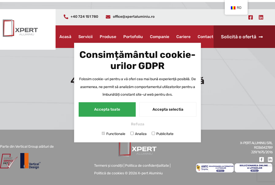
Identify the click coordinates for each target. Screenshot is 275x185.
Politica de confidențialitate (147, 165)
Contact (205, 36)
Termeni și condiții (108, 165)
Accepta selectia (167, 109)
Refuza (137, 124)
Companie (159, 36)
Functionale (113, 134)
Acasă (65, 36)
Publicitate (163, 134)
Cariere (183, 36)
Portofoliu (133, 36)
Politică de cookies (109, 173)
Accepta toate (107, 109)
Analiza (138, 134)
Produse (108, 36)
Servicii (85, 36)
